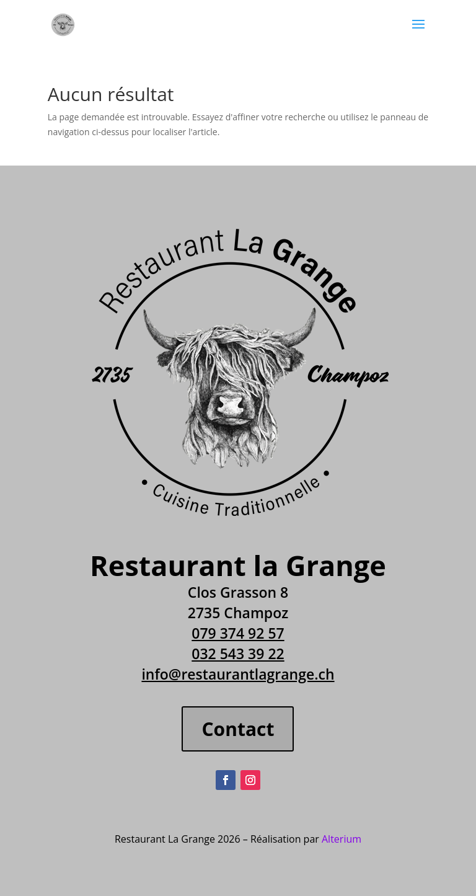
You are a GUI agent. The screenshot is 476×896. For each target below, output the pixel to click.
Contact (237, 729)
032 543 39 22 (238, 653)
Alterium (341, 839)
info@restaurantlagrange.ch (237, 674)
